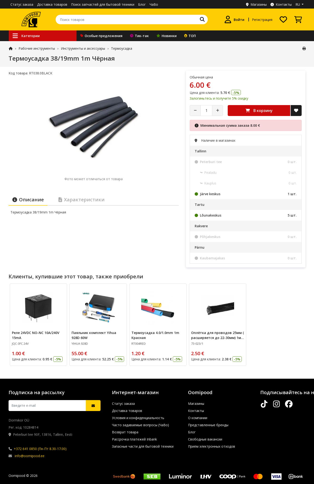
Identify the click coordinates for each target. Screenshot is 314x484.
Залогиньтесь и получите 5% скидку (219, 98)
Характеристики (81, 199)
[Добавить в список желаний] (296, 110)
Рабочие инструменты (37, 48)
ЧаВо (154, 4)
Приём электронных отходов (211, 446)
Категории (26, 36)
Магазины (256, 4)
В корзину (259, 110)
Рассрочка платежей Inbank (134, 439)
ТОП (190, 36)
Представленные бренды (208, 425)
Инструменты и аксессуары (83, 48)
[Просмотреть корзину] (298, 19)
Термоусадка (121, 48)
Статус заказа (21, 4)
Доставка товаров (52, 4)
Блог (142, 4)
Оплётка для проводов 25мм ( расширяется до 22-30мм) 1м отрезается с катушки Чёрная (217, 337)
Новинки (166, 36)
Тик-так (139, 36)
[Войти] (234, 19)
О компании (197, 418)
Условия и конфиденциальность (138, 418)
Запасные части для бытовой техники (143, 446)
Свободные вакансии (205, 439)
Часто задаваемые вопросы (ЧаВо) (140, 425)
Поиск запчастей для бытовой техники (102, 4)
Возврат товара (125, 432)
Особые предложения (101, 36)
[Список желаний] (283, 19)
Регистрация (262, 19)
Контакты (281, 4)
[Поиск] (202, 19)
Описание (28, 199)
